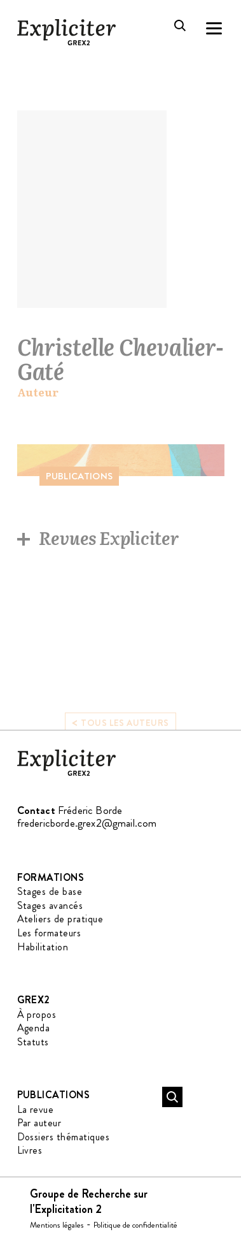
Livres (30, 1150)
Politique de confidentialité (135, 1225)
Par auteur (39, 1122)
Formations (51, 877)
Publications (53, 1094)
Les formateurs (49, 932)
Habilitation (43, 947)
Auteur (38, 392)
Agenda (33, 1027)
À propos (37, 1014)
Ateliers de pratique (60, 918)
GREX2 (33, 999)
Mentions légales (57, 1225)
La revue (35, 1109)
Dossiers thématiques (63, 1136)
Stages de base (50, 891)
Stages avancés (50, 905)
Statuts (33, 1041)
